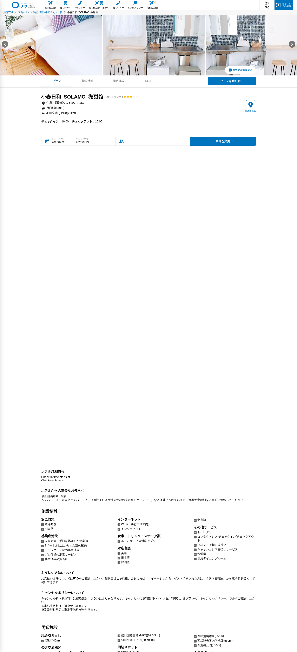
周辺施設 (118, 80)
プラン (56, 80)
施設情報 (87, 80)
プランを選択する (231, 81)
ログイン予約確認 (286, 5)
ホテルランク (113, 96)
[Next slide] (292, 45)
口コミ (149, 80)
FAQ (267, 7)
